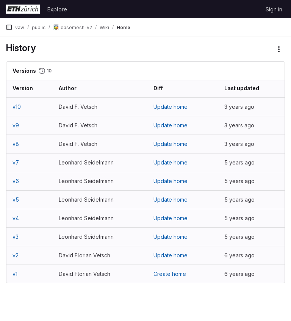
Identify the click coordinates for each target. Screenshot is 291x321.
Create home (169, 274)
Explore (57, 9)
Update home (170, 106)
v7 (16, 162)
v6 (16, 181)
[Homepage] (22, 9)
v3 (16, 236)
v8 (16, 144)
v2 (16, 255)
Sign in (274, 9)
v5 (16, 199)
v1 (15, 274)
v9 (16, 125)
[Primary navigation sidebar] (9, 27)
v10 (17, 106)
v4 (16, 218)
